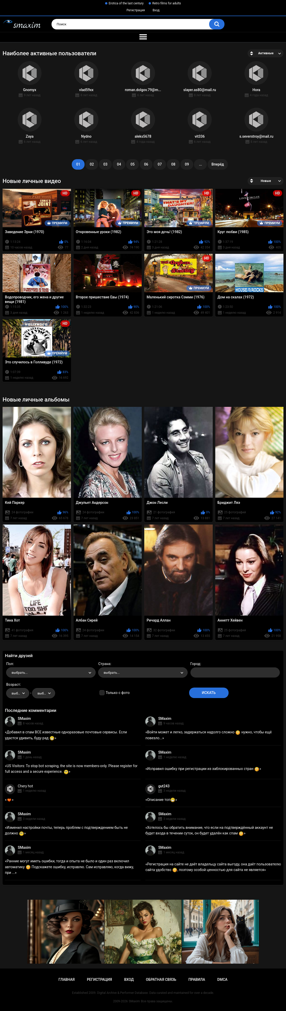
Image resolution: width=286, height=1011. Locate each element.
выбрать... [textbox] (19, 673)
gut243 (163, 786)
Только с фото (117, 693)
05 (132, 164)
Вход (155, 10)
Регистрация (136, 10)
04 (119, 164)
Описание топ (161, 800)
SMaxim (24, 718)
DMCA (222, 979)
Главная (66, 979)
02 (92, 164)
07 (160, 164)
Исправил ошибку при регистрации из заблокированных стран (203, 769)
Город (195, 664)
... (200, 164)
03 (105, 164)
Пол (9, 664)
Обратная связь (161, 979)
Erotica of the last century (126, 3)
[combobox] (51, 672)
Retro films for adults (166, 3)
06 (146, 164)
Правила (196, 979)
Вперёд (217, 164)
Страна (104, 664)
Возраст (13, 684)
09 (187, 164)
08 (173, 164)
